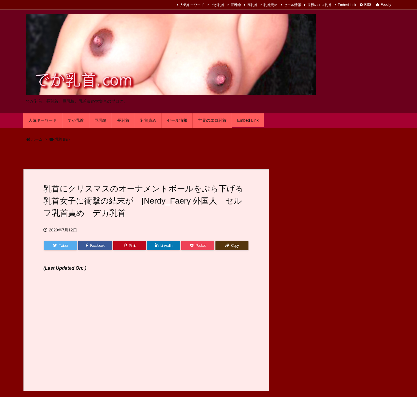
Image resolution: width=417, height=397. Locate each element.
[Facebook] (95, 245)
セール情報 (292, 5)
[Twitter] (60, 245)
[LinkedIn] (163, 245)
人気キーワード (192, 5)
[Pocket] (197, 245)
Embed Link (347, 5)
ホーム (37, 139)
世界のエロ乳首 (319, 5)
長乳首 (252, 5)
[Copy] (231, 245)
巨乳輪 (236, 5)
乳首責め (270, 5)
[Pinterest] (129, 245)
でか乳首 (217, 5)
